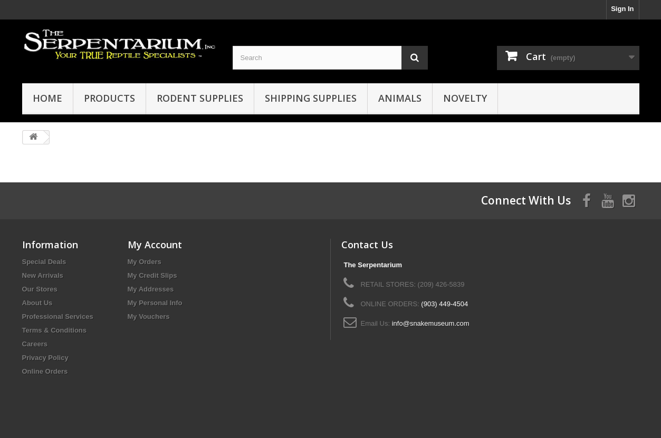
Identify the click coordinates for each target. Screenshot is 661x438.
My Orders (144, 262)
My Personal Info (155, 303)
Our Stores (40, 289)
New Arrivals (42, 275)
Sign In (622, 9)
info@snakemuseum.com (431, 323)
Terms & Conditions (54, 330)
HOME (47, 98)
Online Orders (45, 371)
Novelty (465, 98)
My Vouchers (149, 316)
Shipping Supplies (311, 98)
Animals (399, 98)
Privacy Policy (45, 358)
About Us (37, 303)
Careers (34, 344)
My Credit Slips (152, 275)
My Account (155, 244)
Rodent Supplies (200, 98)
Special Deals (44, 262)
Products (109, 98)
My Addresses (151, 289)
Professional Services (57, 316)
